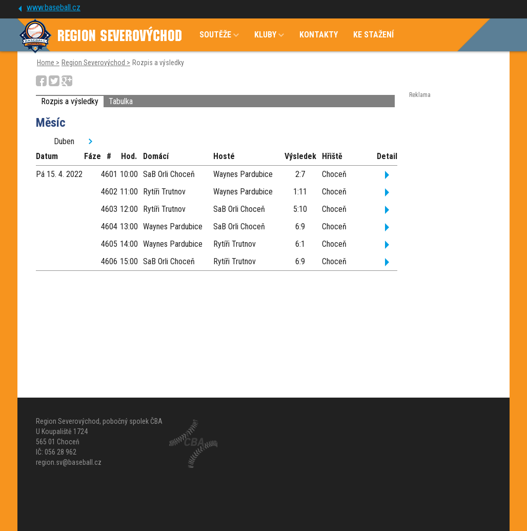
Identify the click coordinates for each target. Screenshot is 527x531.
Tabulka (121, 101)
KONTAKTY (318, 35)
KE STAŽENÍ (373, 35)
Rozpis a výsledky (69, 101)
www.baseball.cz (53, 7)
